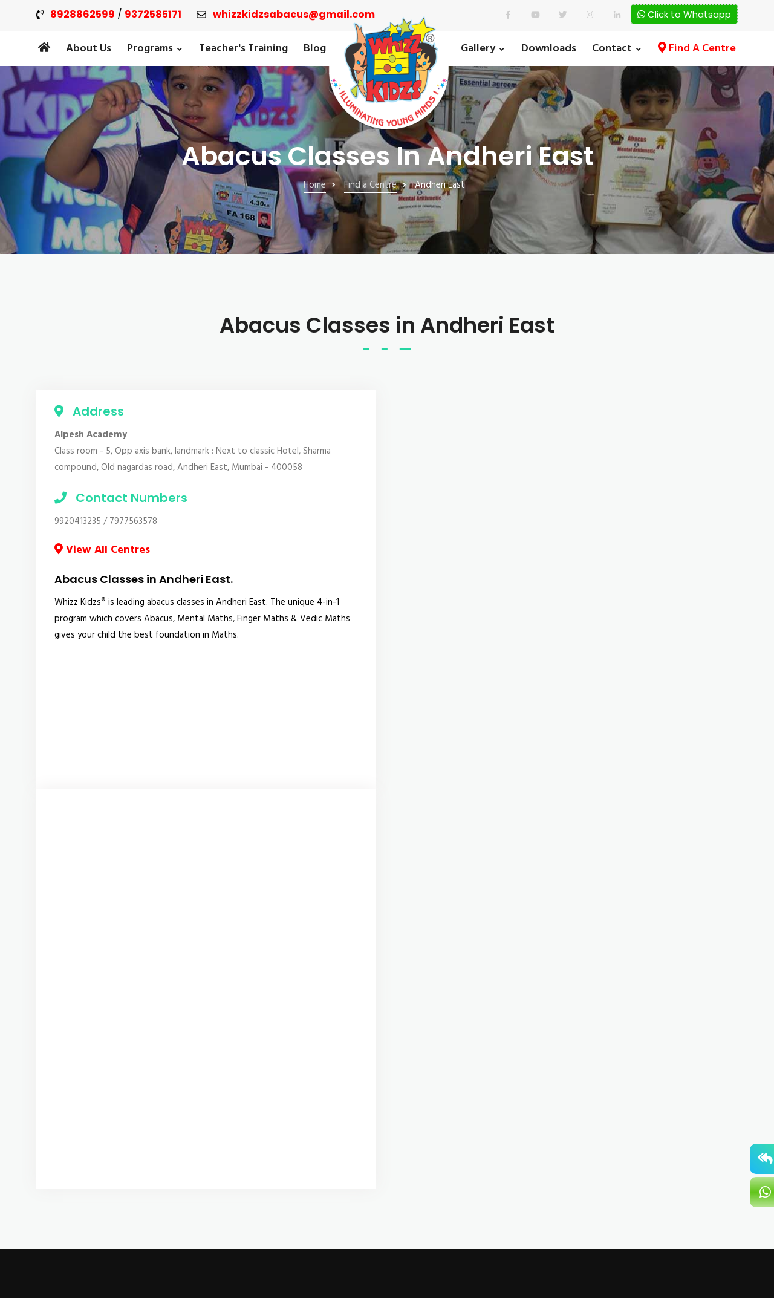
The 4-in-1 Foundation (275, 956)
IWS (731, 1257)
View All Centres (102, 550)
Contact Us (436, 1111)
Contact (612, 48)
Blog (315, 48)
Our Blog (431, 957)
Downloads (548, 48)
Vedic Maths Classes (272, 1085)
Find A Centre (697, 48)
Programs (150, 48)
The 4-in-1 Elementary (274, 1002)
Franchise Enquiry (447, 1034)
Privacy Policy (440, 1131)
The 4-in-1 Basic (260, 1039)
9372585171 (153, 15)
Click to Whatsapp (684, 14)
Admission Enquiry (450, 995)
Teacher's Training (243, 48)
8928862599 (82, 15)
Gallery (478, 48)
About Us (88, 48)
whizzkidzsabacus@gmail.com (294, 15)
